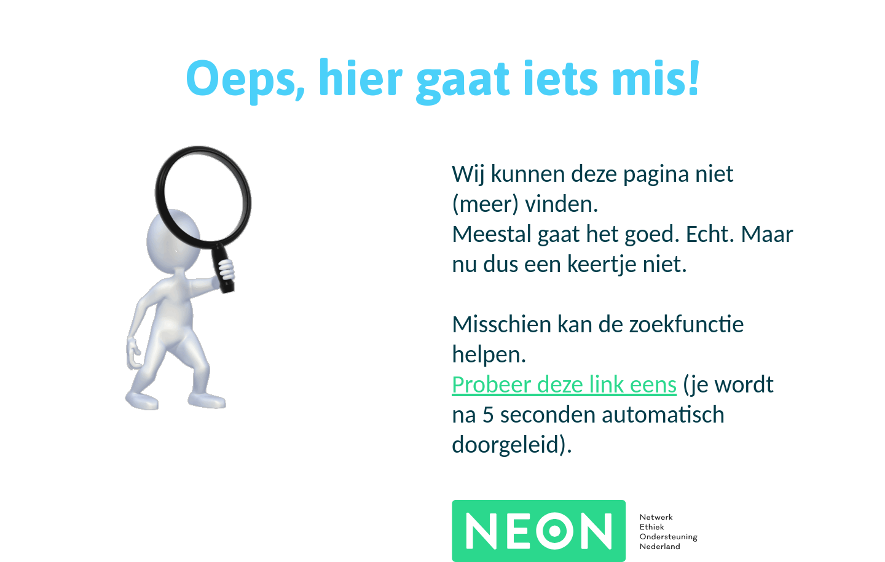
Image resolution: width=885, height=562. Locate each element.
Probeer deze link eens (564, 384)
